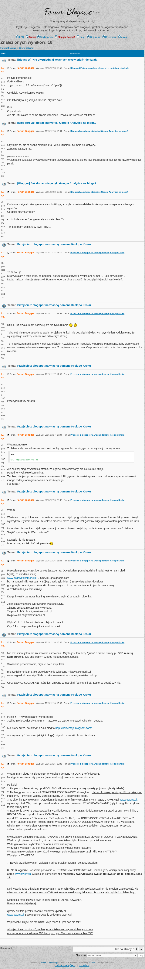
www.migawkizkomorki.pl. (22, 577)
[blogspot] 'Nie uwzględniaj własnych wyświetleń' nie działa (57, 59)
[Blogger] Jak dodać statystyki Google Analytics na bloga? (56, 122)
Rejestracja (109, 37)
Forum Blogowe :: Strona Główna (16, 48)
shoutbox (84, 965)
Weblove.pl (53, 963)
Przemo (92, 963)
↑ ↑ (65, 965)
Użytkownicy (45, 37)
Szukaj (31, 37)
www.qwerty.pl (23, 873)
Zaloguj (123, 37)
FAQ (20, 37)
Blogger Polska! (65, 37)
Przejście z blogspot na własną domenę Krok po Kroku (54, 244)
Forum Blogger (25, 68)
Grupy (81, 37)
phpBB (43, 963)
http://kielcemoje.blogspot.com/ (73, 727)
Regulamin (94, 37)
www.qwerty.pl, (129, 799)
